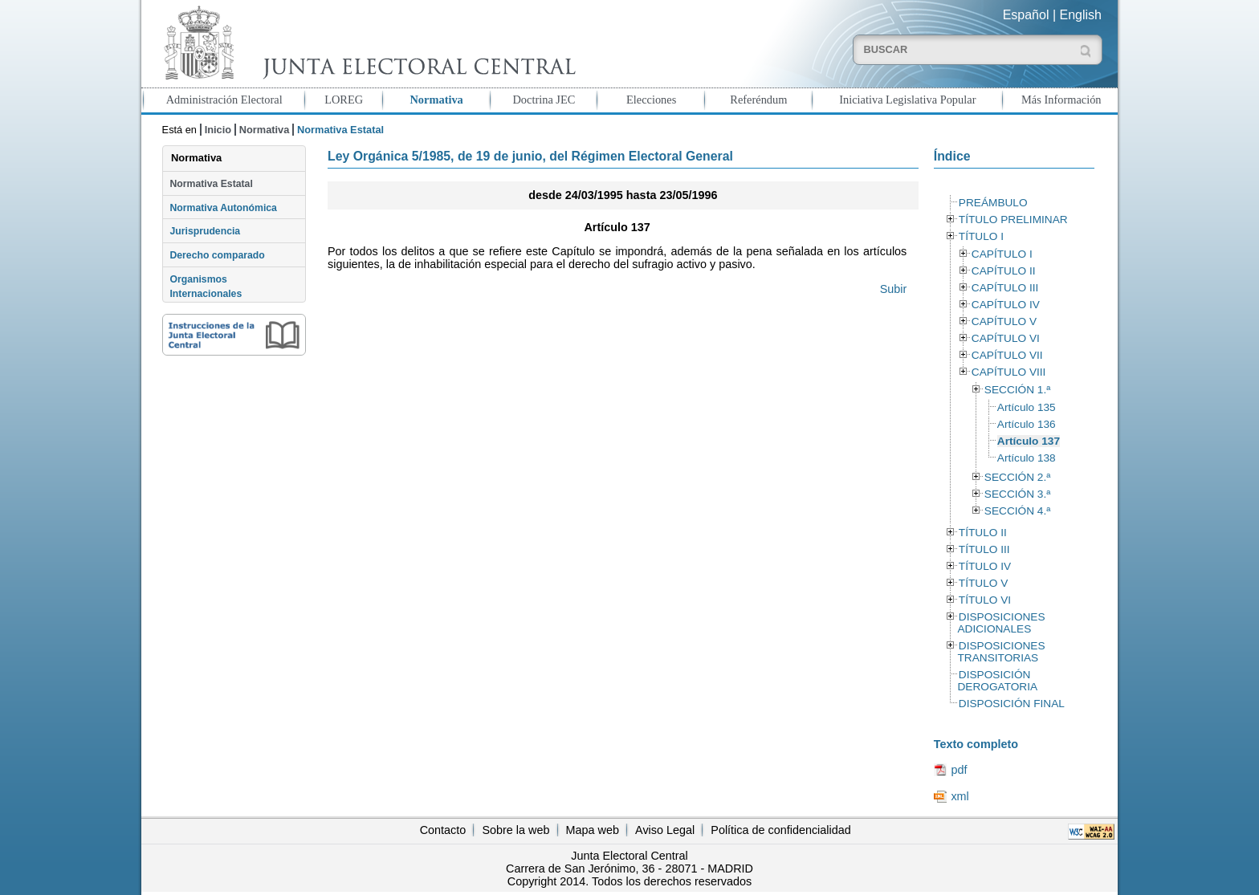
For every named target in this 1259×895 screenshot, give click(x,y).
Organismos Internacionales (205, 286)
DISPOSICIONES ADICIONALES (1001, 623)
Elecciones (651, 99)
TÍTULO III (984, 549)
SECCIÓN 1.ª (1017, 390)
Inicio (218, 130)
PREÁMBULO (993, 203)
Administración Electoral (224, 99)
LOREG (343, 99)
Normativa (435, 99)
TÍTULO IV (985, 566)
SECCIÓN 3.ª (1017, 494)
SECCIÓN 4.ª (1017, 511)
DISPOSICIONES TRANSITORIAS (1001, 652)
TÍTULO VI (985, 600)
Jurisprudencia (204, 231)
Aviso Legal (665, 830)
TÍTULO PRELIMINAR (1013, 220)
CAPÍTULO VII (1007, 355)
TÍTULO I (981, 236)
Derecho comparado (216, 255)
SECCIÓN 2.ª (1017, 477)
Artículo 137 (1028, 441)
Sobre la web (515, 830)
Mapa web (592, 830)
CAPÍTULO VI (1006, 338)
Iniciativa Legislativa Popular (907, 99)
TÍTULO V (983, 583)
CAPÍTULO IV (1006, 305)
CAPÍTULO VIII (1009, 372)
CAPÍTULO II (1004, 271)
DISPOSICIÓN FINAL (1012, 704)
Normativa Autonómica (222, 208)
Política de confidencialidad (780, 830)
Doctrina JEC (543, 99)
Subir (893, 289)
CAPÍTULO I (1002, 254)
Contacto (443, 830)
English (1081, 15)
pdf (959, 769)
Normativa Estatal (210, 183)
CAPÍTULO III (1005, 288)
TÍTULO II (983, 533)
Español (1026, 15)
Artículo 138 (1026, 458)
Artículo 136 (1026, 424)
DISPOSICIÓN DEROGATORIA (997, 681)
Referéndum (758, 99)
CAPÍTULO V (1004, 321)
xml (959, 796)
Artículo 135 (1026, 407)
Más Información (1061, 99)
